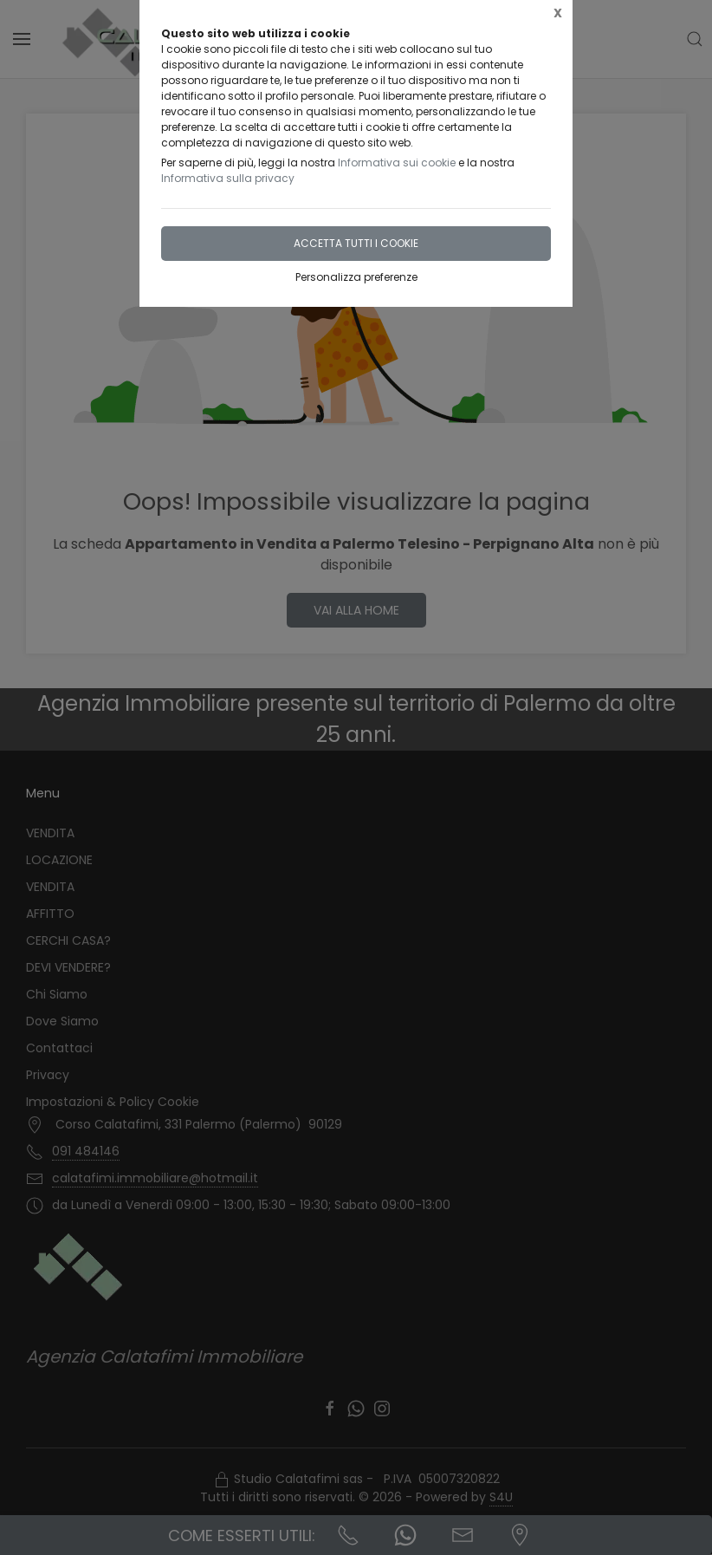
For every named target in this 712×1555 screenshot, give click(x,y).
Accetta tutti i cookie (356, 243)
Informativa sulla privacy (228, 178)
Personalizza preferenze (356, 277)
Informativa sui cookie (397, 162)
